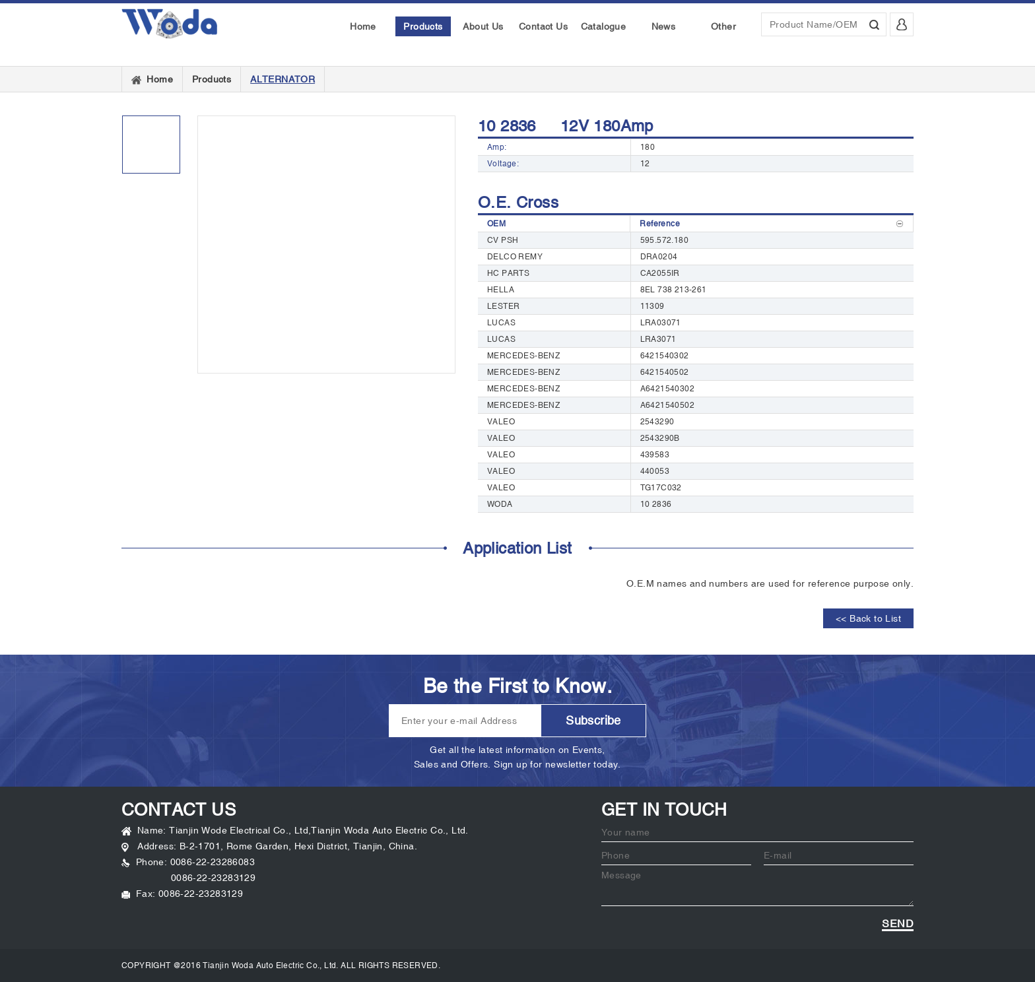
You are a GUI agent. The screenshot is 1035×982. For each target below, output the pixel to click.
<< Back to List (868, 618)
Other (723, 26)
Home (363, 26)
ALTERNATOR (282, 79)
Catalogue (603, 26)
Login (900, 28)
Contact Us (543, 26)
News (663, 26)
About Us (483, 26)
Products (422, 26)
